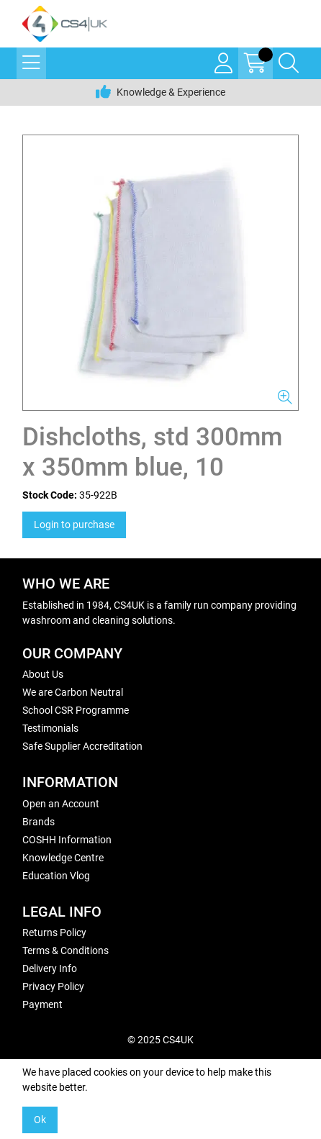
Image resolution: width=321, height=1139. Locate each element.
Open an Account (60, 803)
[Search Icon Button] (288, 63)
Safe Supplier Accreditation (82, 746)
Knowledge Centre (63, 857)
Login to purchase (74, 524)
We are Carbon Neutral (72, 692)
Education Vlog (56, 875)
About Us (42, 674)
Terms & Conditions (65, 950)
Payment (42, 1004)
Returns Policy (54, 932)
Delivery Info (49, 968)
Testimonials (50, 728)
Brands (38, 821)
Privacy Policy (53, 986)
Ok (40, 1119)
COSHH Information (67, 839)
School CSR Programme (75, 710)
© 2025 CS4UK (160, 1039)
